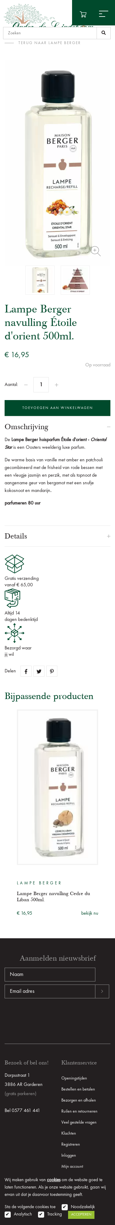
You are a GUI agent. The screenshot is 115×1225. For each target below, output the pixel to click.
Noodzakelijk (83, 1207)
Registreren (70, 1144)
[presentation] (51, 1018)
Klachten (68, 1133)
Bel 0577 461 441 (22, 1110)
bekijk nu (89, 913)
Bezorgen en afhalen (78, 1100)
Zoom (95, 251)
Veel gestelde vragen (79, 1122)
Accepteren (81, 1214)
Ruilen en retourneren (79, 1111)
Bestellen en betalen (78, 1089)
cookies (53, 1180)
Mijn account (72, 1166)
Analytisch (23, 1214)
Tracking (54, 1214)
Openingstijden (74, 1078)
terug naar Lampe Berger (49, 43)
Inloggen (68, 1155)
